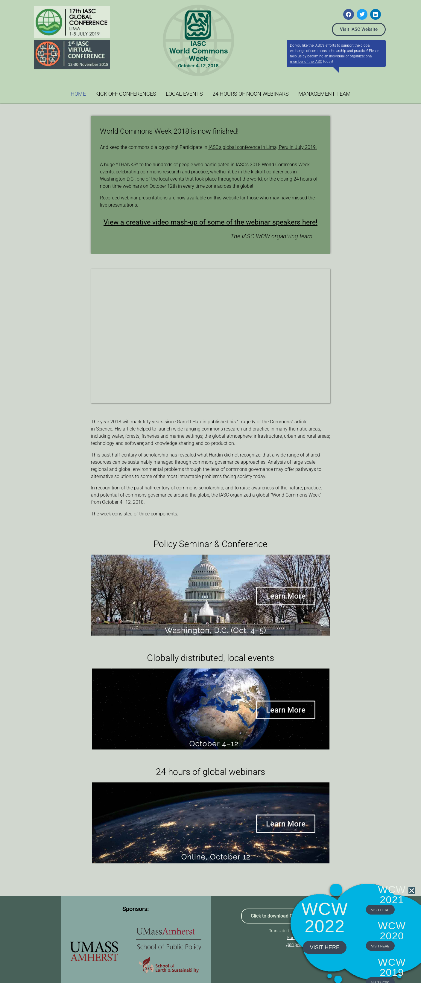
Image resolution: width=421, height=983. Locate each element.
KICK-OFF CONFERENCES (125, 94)
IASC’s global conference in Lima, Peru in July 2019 (262, 147)
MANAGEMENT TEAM (324, 94)
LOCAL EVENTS (184, 94)
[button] (411, 901)
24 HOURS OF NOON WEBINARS (250, 94)
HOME (78, 94)
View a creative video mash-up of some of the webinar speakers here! (210, 222)
